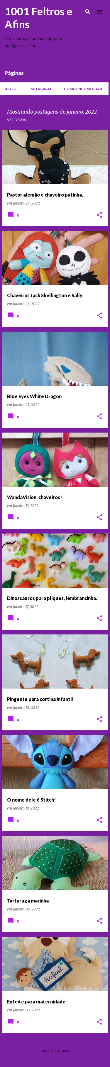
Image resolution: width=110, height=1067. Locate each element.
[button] (99, 215)
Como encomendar (83, 89)
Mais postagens (55, 1050)
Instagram (40, 89)
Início (10, 89)
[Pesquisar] (87, 12)
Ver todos (16, 119)
